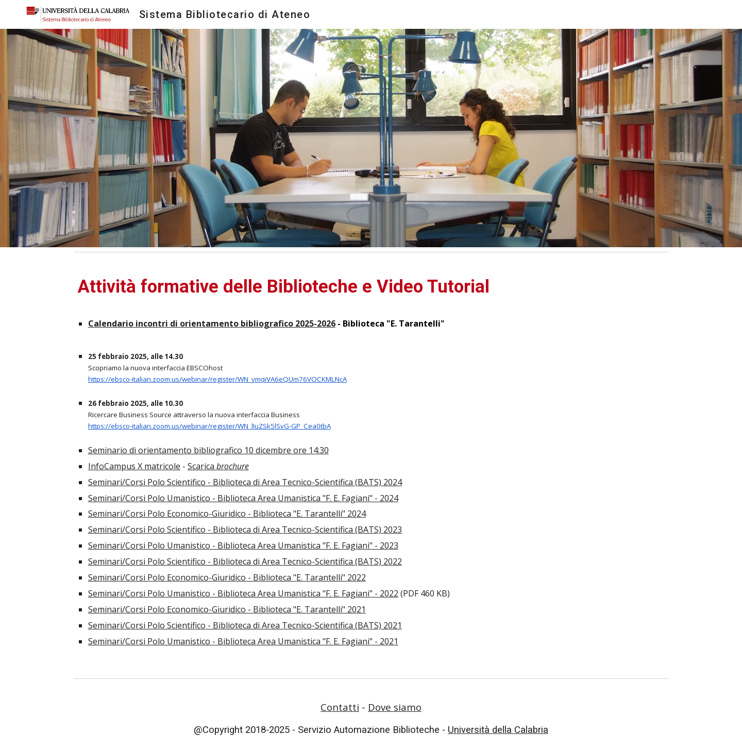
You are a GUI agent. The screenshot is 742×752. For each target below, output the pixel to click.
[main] (371, 465)
